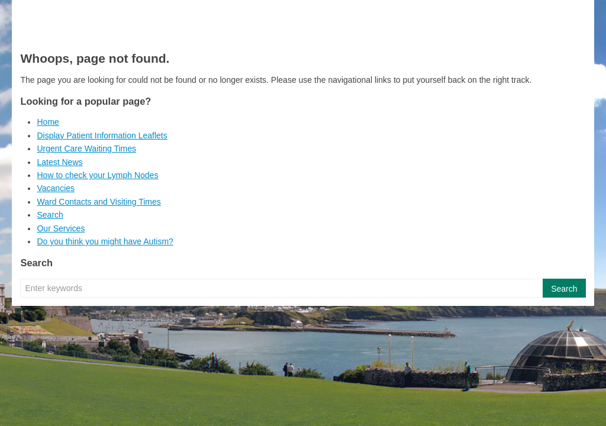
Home (48, 122)
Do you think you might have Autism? (105, 241)
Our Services (61, 228)
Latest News (59, 162)
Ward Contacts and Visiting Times (98, 201)
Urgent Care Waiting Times (86, 148)
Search (50, 215)
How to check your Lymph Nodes (97, 175)
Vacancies (56, 188)
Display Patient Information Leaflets (102, 135)
